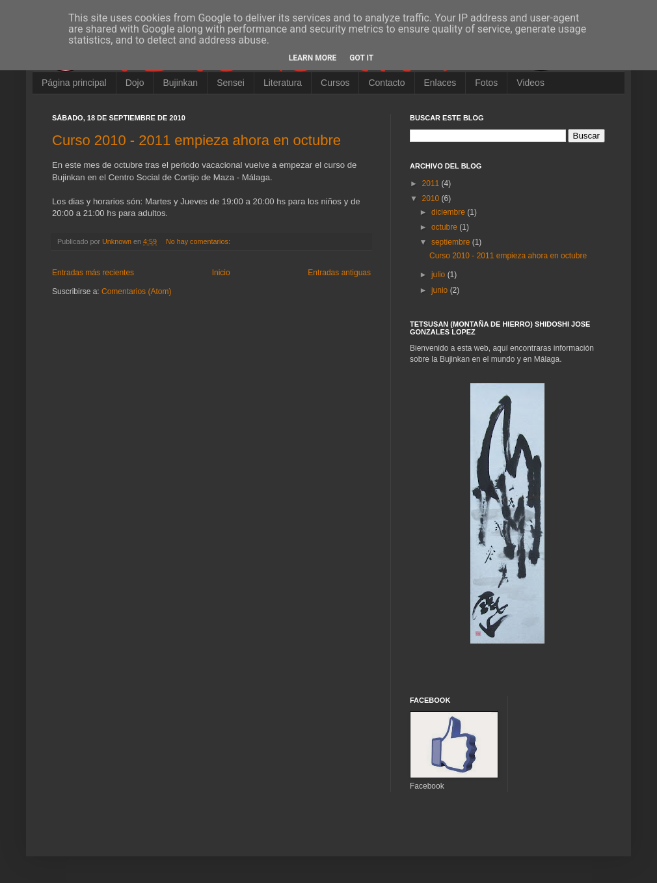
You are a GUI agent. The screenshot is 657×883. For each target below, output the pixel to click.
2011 (432, 183)
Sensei (231, 82)
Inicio (221, 272)
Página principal (74, 82)
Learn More (313, 57)
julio (439, 274)
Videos (530, 82)
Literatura (282, 82)
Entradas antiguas (339, 272)
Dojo (135, 82)
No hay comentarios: (199, 241)
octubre (445, 227)
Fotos (486, 82)
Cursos (335, 82)
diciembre (449, 212)
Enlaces (440, 82)
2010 (432, 198)
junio (440, 290)
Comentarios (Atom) (136, 291)
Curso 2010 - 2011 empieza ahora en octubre (196, 140)
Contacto (386, 82)
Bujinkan (180, 82)
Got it (361, 57)
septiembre (451, 242)
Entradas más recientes (93, 272)
